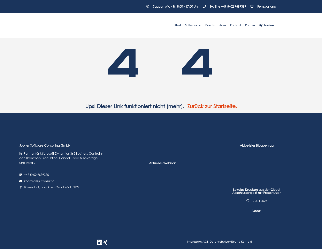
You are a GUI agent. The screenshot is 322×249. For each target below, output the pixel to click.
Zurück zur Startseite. (212, 106)
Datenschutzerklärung (225, 241)
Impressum (194, 241)
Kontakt (246, 241)
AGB (205, 241)
